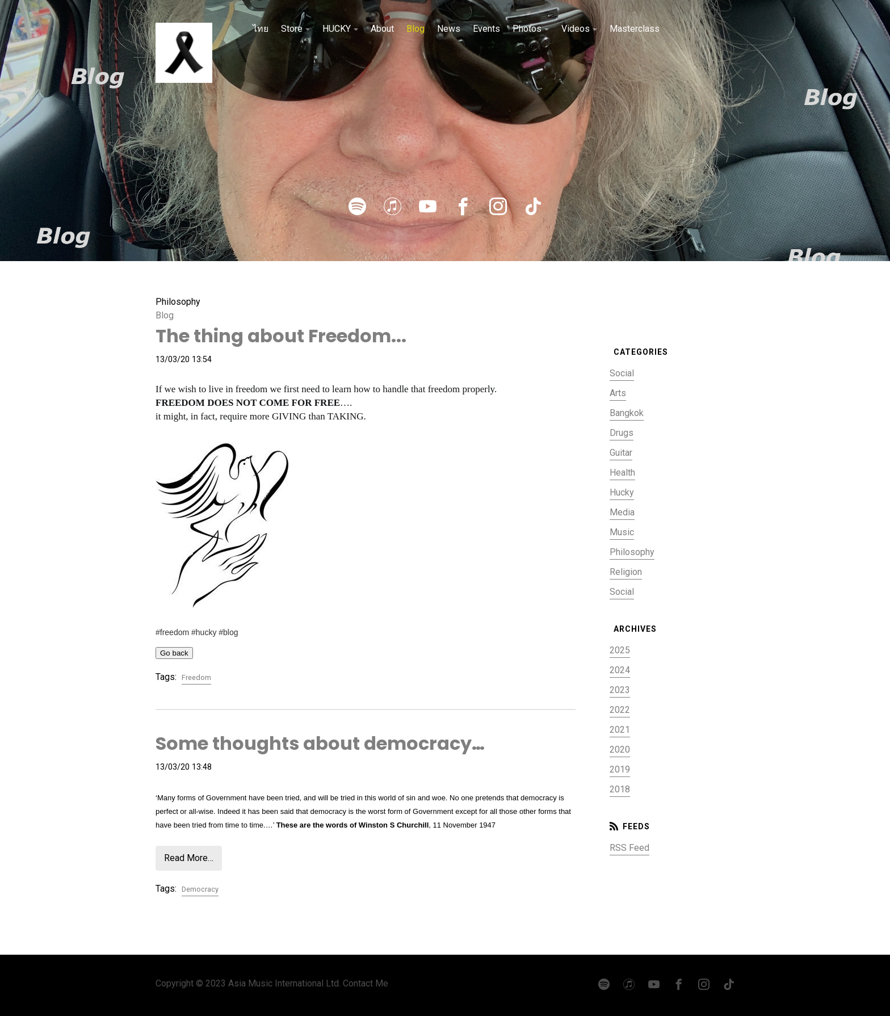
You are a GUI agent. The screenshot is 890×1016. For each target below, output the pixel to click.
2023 (620, 690)
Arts (618, 393)
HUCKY (336, 28)
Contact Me (365, 983)
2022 (620, 709)
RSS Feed (629, 847)
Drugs (621, 432)
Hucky (622, 492)
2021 (620, 729)
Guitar (621, 452)
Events (486, 28)
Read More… (188, 858)
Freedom (196, 677)
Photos (527, 28)
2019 (620, 769)
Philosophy (632, 552)
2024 (620, 670)
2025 (620, 650)
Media (622, 512)
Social (622, 373)
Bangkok (627, 413)
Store (292, 28)
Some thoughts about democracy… (320, 743)
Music (622, 532)
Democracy (200, 889)
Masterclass (635, 28)
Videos (575, 28)
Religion (626, 571)
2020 (620, 749)
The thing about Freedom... (281, 336)
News (448, 28)
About (382, 28)
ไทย (260, 28)
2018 (620, 789)
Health (622, 472)
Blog (415, 28)
